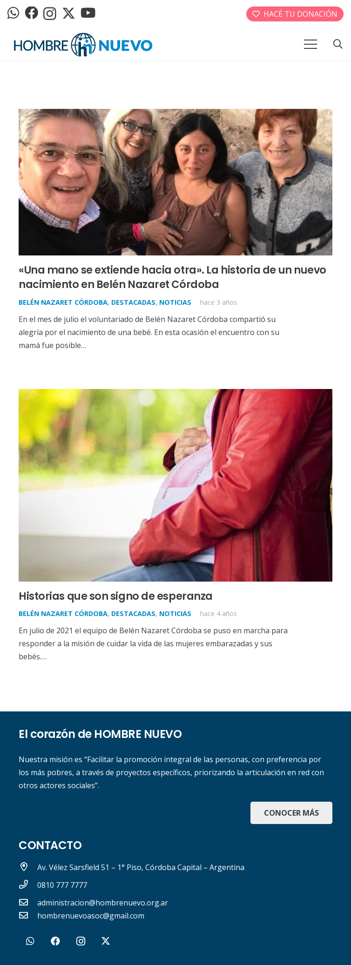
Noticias (175, 302)
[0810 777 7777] (28, 884)
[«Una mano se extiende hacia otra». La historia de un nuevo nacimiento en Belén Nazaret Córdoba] (175, 115)
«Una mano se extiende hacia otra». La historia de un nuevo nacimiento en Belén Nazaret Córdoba (172, 277)
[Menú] (310, 44)
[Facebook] (31, 13)
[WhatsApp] (13, 13)
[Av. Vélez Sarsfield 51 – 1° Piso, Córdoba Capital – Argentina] (28, 867)
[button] (338, 44)
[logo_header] (83, 44)
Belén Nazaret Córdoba (63, 302)
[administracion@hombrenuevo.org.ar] (28, 902)
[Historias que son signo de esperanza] (175, 395)
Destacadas (133, 302)
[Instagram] (49, 14)
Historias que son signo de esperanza (116, 596)
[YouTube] (88, 13)
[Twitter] (68, 14)
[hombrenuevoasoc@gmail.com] (28, 915)
